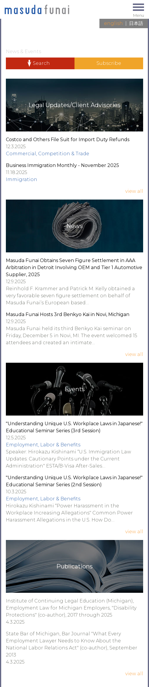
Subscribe (108, 63)
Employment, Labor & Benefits (43, 445)
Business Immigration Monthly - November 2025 (62, 165)
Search (41, 63)
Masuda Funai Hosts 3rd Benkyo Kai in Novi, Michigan (67, 314)
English (113, 23)
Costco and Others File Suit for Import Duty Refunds (67, 139)
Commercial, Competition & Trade (47, 153)
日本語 (136, 23)
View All (134, 191)
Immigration (21, 179)
